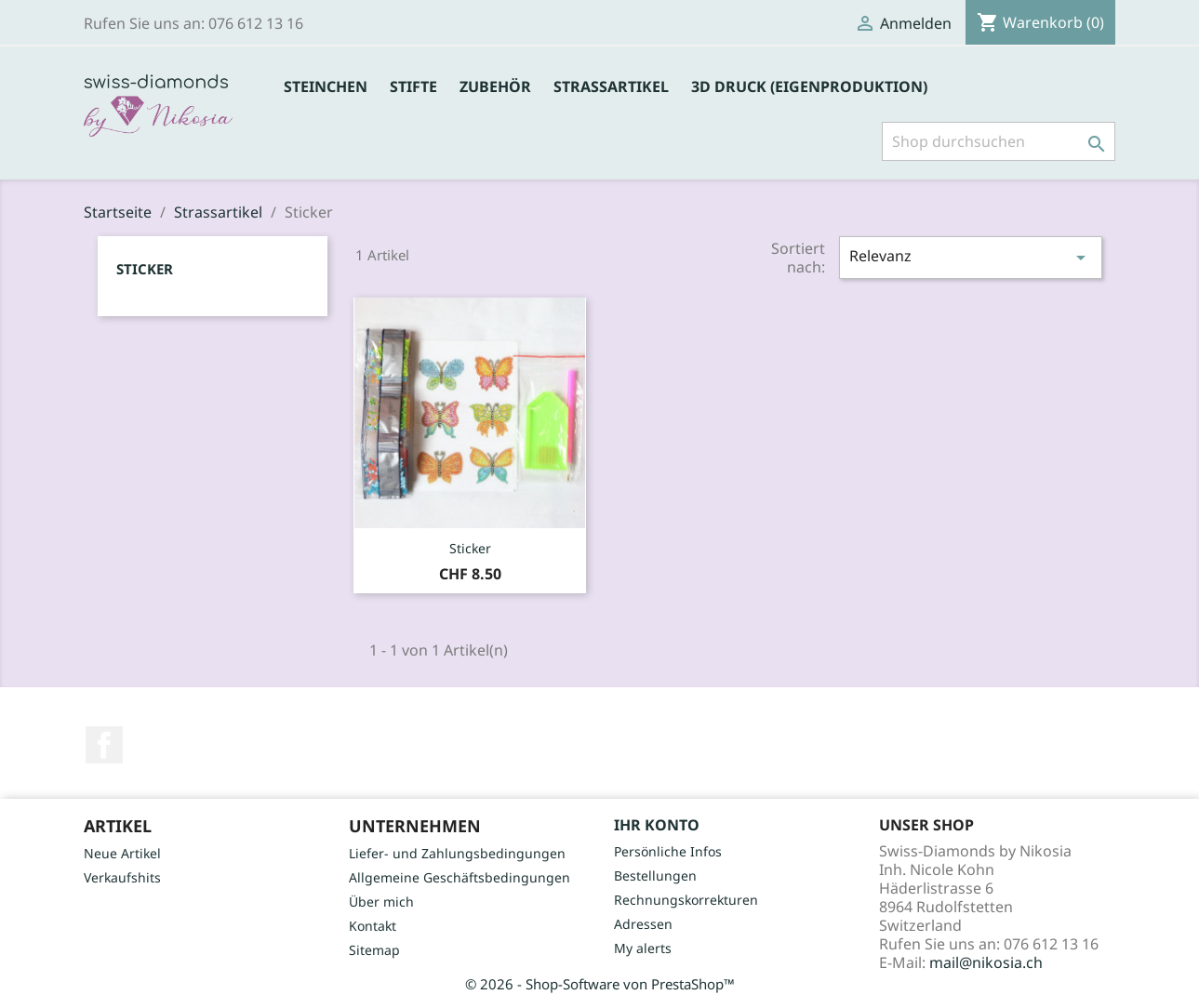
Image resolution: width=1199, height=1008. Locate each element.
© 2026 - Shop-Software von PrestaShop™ (600, 984)
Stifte (413, 86)
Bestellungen (655, 875)
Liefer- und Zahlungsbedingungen (457, 853)
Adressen (643, 924)
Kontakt (372, 926)
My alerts (643, 948)
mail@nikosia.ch (986, 962)
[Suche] (998, 141)
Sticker (144, 268)
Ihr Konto (656, 825)
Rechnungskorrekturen (686, 900)
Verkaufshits (122, 877)
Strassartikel (611, 86)
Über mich (381, 901)
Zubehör (495, 86)
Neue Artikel (122, 853)
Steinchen (325, 86)
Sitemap (374, 950)
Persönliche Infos (668, 851)
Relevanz (970, 257)
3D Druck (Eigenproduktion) (809, 86)
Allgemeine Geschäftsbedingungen (459, 877)
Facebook (104, 744)
